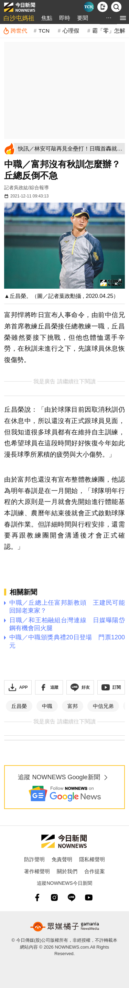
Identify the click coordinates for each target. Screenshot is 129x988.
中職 (47, 706)
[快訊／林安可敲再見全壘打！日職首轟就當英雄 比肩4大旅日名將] (70, 148)
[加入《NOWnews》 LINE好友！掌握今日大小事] (80, 687)
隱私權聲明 (92, 859)
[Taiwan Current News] (89, 7)
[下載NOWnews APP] (102, 7)
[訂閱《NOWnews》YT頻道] (111, 687)
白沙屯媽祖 (18, 18)
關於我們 (67, 871)
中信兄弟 (103, 706)
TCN (44, 31)
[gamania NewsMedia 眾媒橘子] (64, 926)
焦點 (46, 18)
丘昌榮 (19, 706)
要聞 (82, 18)
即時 (64, 18)
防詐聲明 (34, 859)
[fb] (37, 897)
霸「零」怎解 (108, 31)
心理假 (71, 31)
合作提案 (94, 871)
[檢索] (116, 7)
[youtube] (89, 897)
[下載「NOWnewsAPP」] (18, 687)
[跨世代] (15, 31)
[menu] (123, 18)
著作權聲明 (37, 871)
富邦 (72, 706)
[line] (71, 897)
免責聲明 (62, 859)
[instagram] (54, 897)
